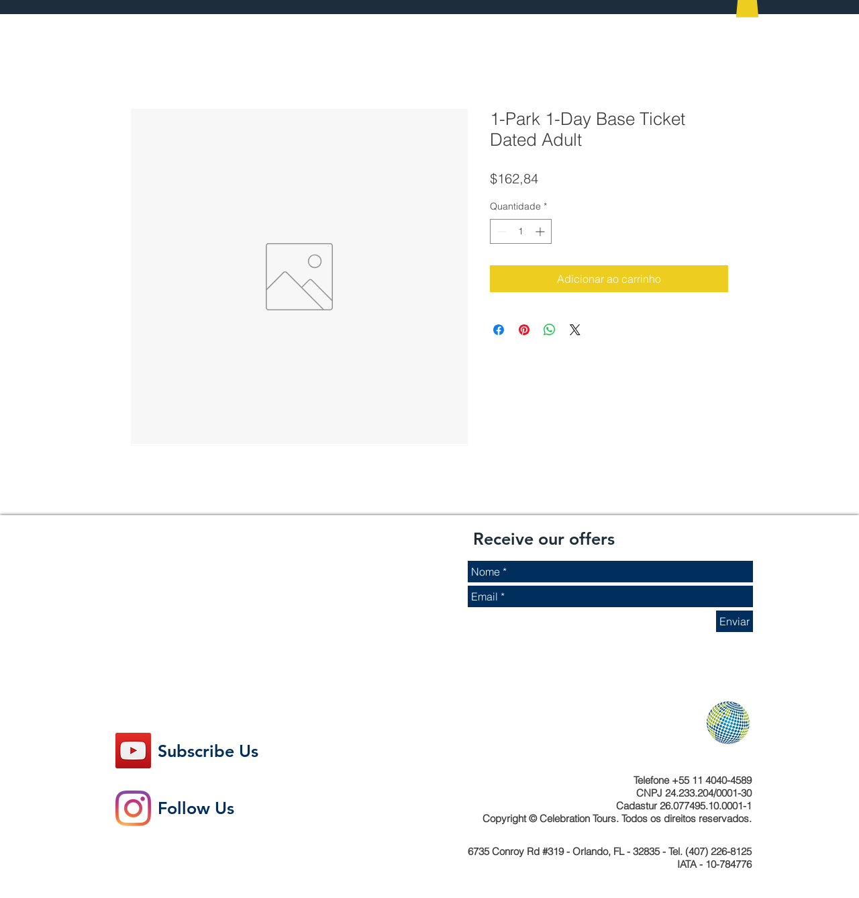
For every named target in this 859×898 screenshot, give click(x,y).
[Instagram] (133, 808)
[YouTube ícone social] (133, 750)
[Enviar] (734, 621)
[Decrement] (500, 231)
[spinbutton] (521, 231)
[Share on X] (575, 330)
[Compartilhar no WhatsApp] (550, 330)
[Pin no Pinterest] (524, 330)
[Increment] (541, 231)
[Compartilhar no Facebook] (499, 330)
